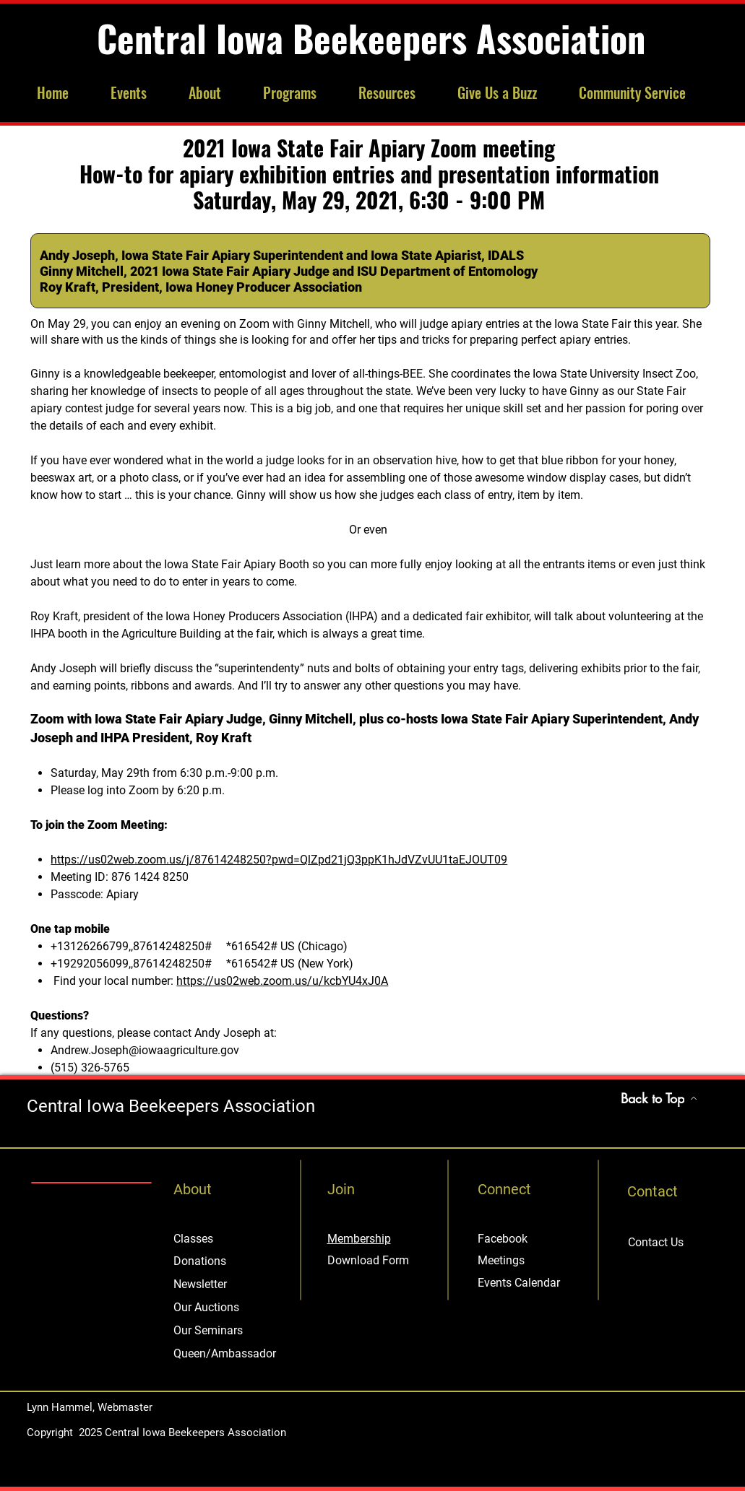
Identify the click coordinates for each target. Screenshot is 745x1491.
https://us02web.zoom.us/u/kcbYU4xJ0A (282, 981)
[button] (139, 93)
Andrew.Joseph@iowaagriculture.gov (145, 1050)
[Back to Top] (659, 1098)
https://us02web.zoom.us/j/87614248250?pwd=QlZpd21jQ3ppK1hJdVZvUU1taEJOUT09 (279, 859)
